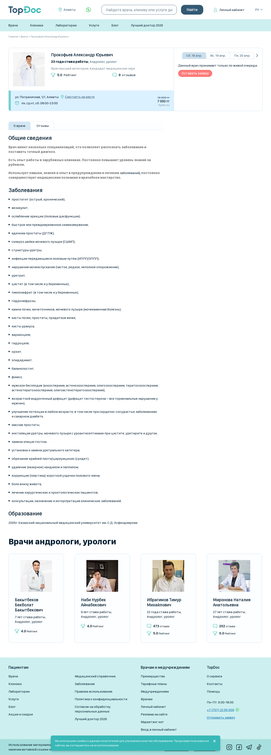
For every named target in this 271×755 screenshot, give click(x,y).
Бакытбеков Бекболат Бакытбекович (29, 604)
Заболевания (85, 684)
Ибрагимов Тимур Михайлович (164, 602)
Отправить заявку (221, 717)
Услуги (94, 25)
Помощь (213, 691)
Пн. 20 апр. (242, 56)
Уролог (111, 62)
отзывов (127, 75)
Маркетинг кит (152, 722)
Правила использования (93, 691)
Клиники (36, 25)
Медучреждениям (155, 691)
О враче (19, 126)
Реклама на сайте (154, 714)
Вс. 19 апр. (218, 56)
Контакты (214, 684)
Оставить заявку (195, 73)
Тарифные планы (154, 684)
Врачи (13, 25)
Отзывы (43, 126)
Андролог (97, 62)
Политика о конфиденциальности (101, 699)
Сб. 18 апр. (194, 56)
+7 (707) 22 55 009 (220, 710)
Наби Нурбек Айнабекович (93, 602)
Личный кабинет (232, 10)
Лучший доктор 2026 (147, 25)
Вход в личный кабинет (159, 730)
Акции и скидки (20, 714)
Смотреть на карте (80, 97)
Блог (115, 25)
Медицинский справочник (95, 676)
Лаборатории (66, 25)
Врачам (146, 699)
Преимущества (153, 676)
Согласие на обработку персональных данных (93, 709)
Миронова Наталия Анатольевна (231, 602)
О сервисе (214, 676)
